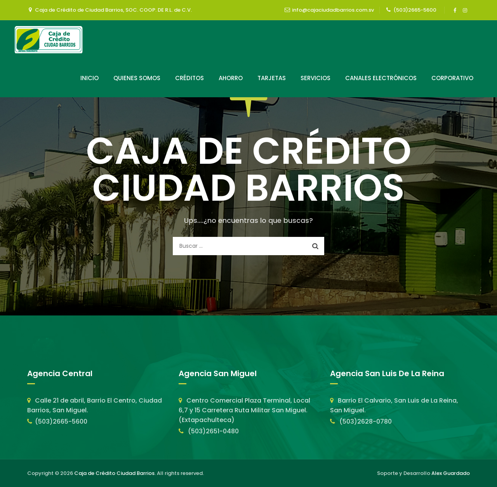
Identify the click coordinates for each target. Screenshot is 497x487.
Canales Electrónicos (381, 78)
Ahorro (231, 78)
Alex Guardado (450, 473)
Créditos (189, 78)
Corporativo (452, 78)
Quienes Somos (136, 78)
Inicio (89, 78)
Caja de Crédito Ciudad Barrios (114, 473)
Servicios (315, 78)
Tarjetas (271, 78)
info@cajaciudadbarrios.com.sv (333, 10)
